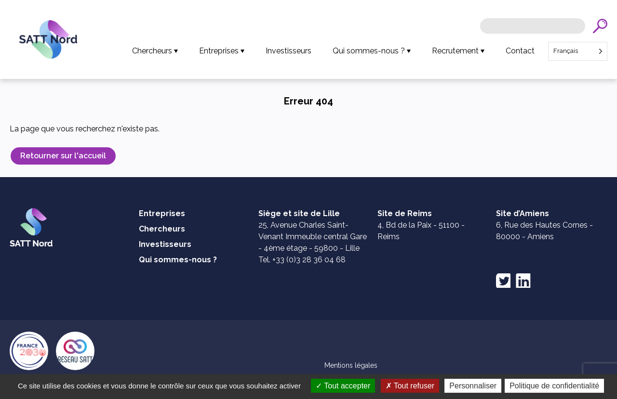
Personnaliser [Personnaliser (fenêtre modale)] (472, 386)
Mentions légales (350, 365)
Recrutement (455, 50)
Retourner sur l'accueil (63, 155)
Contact (520, 50)
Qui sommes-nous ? (369, 50)
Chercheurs (152, 50)
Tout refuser (410, 386)
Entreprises (219, 50)
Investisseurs (288, 50)
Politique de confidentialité (554, 386)
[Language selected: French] (577, 51)
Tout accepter (343, 386)
